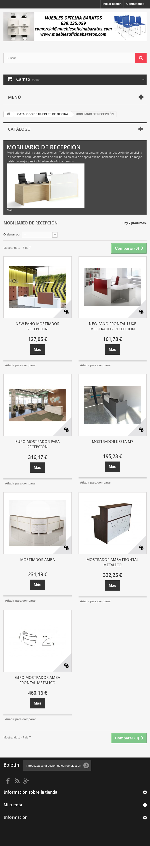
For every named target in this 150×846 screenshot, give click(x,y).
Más (10, 210)
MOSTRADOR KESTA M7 (112, 441)
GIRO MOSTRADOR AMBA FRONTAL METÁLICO (37, 680)
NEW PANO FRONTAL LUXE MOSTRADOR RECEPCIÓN (112, 326)
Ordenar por (12, 234)
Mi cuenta (12, 804)
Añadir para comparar (20, 365)
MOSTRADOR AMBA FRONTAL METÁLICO (112, 562)
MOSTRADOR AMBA (37, 559)
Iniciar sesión (112, 4)
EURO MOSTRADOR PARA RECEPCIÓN (37, 444)
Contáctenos (135, 4)
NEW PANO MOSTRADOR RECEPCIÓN (37, 326)
